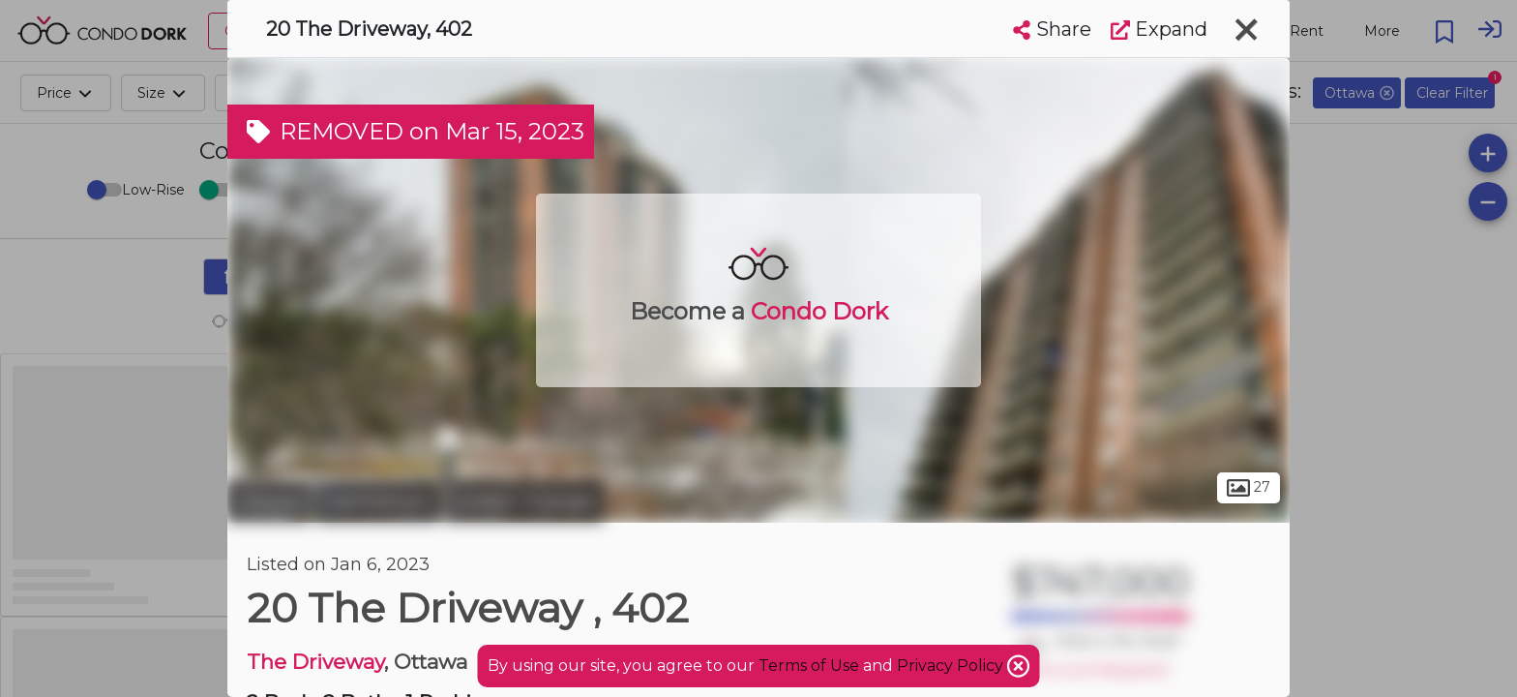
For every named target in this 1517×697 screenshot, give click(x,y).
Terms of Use (808, 665)
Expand (1159, 29)
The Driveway (315, 662)
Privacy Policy (952, 665)
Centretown (378, 501)
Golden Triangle (524, 501)
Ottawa (269, 501)
